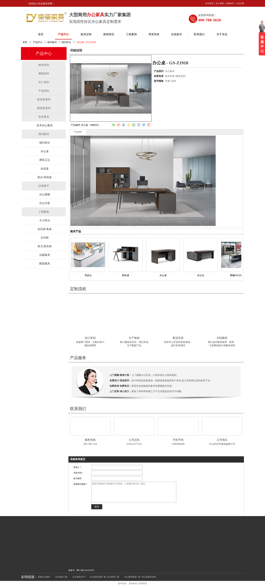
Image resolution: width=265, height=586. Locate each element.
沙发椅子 (43, 185)
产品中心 (38, 42)
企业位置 (240, 3)
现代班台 (66, 42)
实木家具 (43, 116)
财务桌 (125, 275)
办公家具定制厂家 (98, 577)
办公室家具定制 (149, 577)
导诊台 (88, 275)
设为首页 (209, 3)
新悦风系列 (44, 108)
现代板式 (52, 42)
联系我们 (78, 409)
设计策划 (90, 337)
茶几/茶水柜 (45, 246)
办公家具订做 (61, 577)
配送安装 (178, 337)
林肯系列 (43, 64)
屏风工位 (44, 159)
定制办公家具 (44, 577)
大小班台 (44, 220)
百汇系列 (43, 82)
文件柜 (45, 237)
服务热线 (90, 439)
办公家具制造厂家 (132, 577)
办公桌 (45, 151)
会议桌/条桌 (45, 229)
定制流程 (78, 289)
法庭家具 (44, 254)
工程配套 (43, 211)
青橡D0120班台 (238, 275)
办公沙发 (44, 203)
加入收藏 (219, 3)
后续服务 (222, 337)
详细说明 (76, 50)
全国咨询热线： (207, 15)
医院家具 (44, 263)
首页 (25, 42)
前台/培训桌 (45, 177)
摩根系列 (43, 73)
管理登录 (143, 583)
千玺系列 (43, 90)
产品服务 (78, 358)
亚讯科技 (133, 583)
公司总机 (134, 439)
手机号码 (178, 439)
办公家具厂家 (113, 577)
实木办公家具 (45, 125)
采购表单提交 (77, 459)
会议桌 (45, 168)
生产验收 (134, 337)
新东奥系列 (44, 99)
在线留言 (230, 3)
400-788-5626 (209, 20)
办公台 (200, 275)
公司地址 (222, 439)
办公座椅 (44, 194)
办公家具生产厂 (80, 577)
